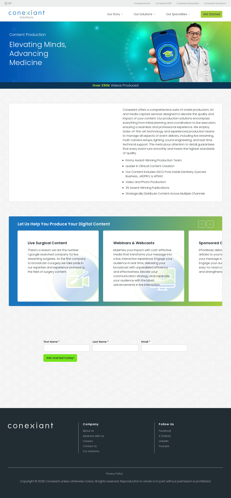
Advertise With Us (93, 436)
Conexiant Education (188, 3)
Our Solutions (91, 451)
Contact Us (90, 446)
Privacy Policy (114, 473)
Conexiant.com (142, 3)
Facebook (165, 431)
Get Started (211, 14)
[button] (201, 224)
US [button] (8, 3)
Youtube (164, 446)
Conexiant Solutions (215, 3)
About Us (88, 431)
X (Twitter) (165, 436)
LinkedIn (164, 441)
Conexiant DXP (163, 3)
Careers (88, 441)
